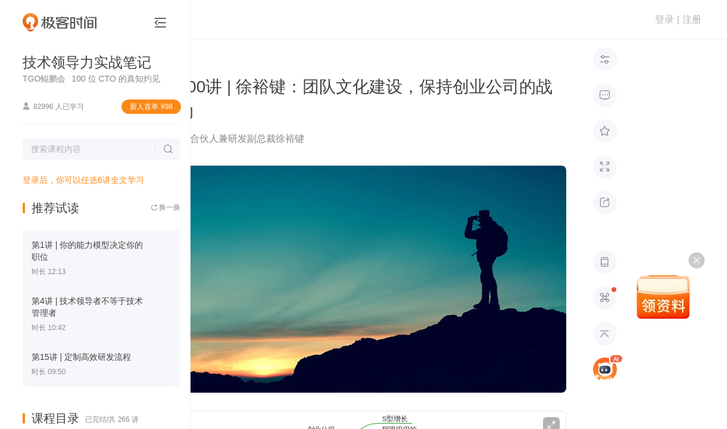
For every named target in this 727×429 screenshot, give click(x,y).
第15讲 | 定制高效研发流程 (81, 357)
